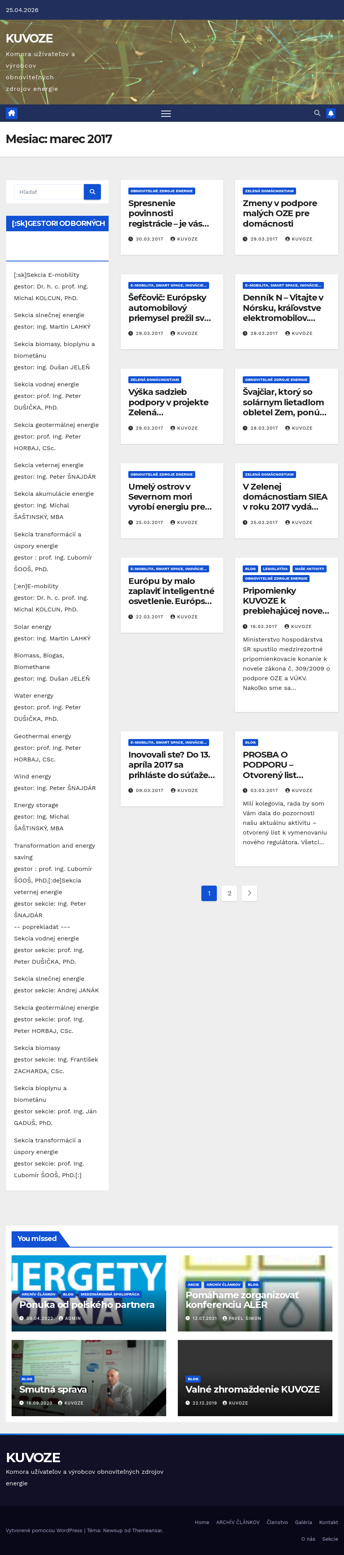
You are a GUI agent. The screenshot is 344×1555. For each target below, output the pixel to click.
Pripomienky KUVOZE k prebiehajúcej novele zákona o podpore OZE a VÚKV (286, 611)
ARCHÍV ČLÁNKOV (39, 1294)
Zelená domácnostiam (269, 191)
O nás (308, 1539)
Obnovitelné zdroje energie (162, 191)
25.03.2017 (150, 522)
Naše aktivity (309, 569)
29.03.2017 (265, 239)
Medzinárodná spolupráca (110, 1294)
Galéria (303, 1522)
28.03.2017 (265, 428)
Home (202, 1522)
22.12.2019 (206, 1403)
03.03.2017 (265, 790)
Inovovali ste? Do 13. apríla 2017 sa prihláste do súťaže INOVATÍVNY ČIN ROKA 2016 (169, 775)
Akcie (193, 1284)
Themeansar (147, 1530)
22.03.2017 (150, 617)
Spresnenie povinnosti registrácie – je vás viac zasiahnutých (165, 218)
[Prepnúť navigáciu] (166, 113)
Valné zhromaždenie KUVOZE (253, 1389)
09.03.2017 (150, 790)
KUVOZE (29, 38)
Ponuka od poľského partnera (87, 1304)
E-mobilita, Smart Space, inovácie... (169, 285)
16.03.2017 (264, 626)
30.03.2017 (150, 239)
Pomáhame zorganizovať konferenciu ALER (242, 1299)
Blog (250, 569)
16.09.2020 (40, 1403)
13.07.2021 (206, 1318)
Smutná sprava (53, 1389)
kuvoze (184, 239)
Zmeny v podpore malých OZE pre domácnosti (280, 213)
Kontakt (328, 1522)
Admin (70, 1318)
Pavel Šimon (242, 1318)
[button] (317, 113)
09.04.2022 (41, 1318)
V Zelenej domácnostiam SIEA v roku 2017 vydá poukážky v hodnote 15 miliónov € (286, 507)
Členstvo (277, 1522)
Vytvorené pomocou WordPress (45, 1530)
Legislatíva (275, 569)
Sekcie (330, 1539)
